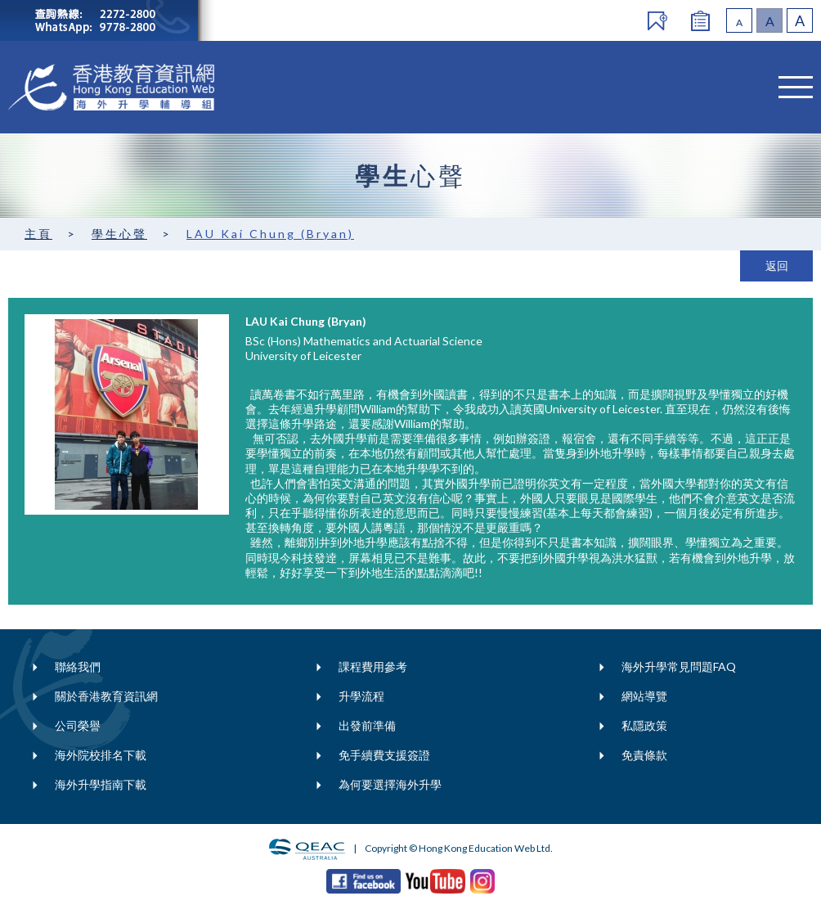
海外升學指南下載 (100, 784)
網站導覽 (644, 696)
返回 (776, 265)
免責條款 (644, 755)
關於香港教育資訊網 (106, 696)
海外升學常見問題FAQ (678, 666)
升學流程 (361, 696)
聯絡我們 (78, 666)
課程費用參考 (373, 666)
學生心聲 (119, 234)
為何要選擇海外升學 (390, 784)
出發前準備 (367, 725)
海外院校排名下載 (100, 755)
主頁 (38, 234)
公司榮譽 (78, 725)
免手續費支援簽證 (384, 755)
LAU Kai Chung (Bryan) (270, 234)
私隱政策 (644, 725)
